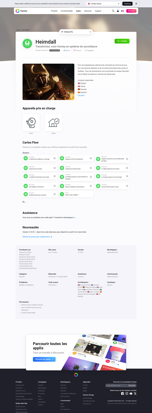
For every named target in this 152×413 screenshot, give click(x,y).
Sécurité (21, 276)
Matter (85, 391)
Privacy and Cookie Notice (115, 403)
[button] (103, 4)
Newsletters (42, 402)
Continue (127, 4)
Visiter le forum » (112, 276)
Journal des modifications (68, 393)
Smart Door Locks (21, 409)
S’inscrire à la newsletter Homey (124, 382)
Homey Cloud (20, 385)
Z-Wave (85, 385)
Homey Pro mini (20, 391)
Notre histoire (42, 388)
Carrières (41, 385)
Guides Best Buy (21, 403)
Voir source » (52, 285)
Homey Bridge (20, 396)
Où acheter (41, 393)
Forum (62, 406)
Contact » (81, 276)
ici (74, 217)
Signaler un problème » (26, 285)
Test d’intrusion (65, 409)
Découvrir (88, 14)
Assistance (41, 391)
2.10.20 (80, 252)
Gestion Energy (87, 398)
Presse (40, 399)
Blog (39, 396)
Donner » (110, 285)
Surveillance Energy (89, 401)
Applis (78, 14)
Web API (63, 391)
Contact (40, 405)
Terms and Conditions (130, 403)
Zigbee (85, 388)
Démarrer (63, 385)
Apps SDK (64, 388)
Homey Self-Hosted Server (24, 393)
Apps (18, 30)
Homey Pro (19, 388)
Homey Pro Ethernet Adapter (24, 399)
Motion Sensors (20, 406)
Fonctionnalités (67, 14)
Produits (54, 14)
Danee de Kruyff (112, 252)
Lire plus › (81, 95)
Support (98, 14)
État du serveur (65, 396)
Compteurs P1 (87, 404)
